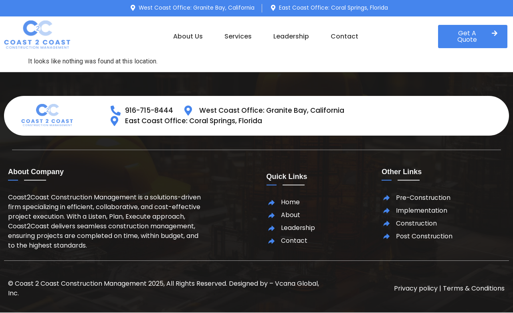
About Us (188, 36)
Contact (344, 36)
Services (238, 36)
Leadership (291, 36)
